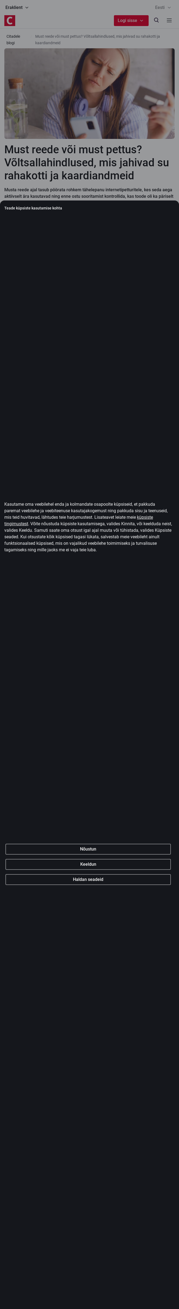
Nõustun (88, 967)
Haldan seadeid (88, 998)
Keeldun (88, 982)
